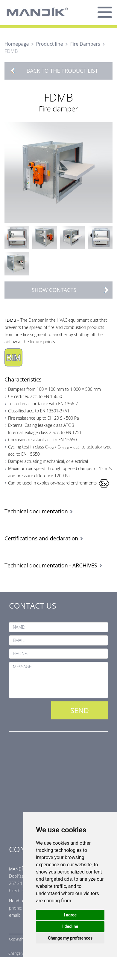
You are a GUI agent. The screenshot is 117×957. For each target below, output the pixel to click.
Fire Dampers (85, 44)
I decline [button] (70, 926)
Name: (19, 627)
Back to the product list (62, 70)
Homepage (16, 44)
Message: (22, 667)
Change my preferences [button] (70, 938)
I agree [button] (70, 915)
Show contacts (72, 290)
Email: (19, 640)
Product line (49, 44)
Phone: (20, 653)
